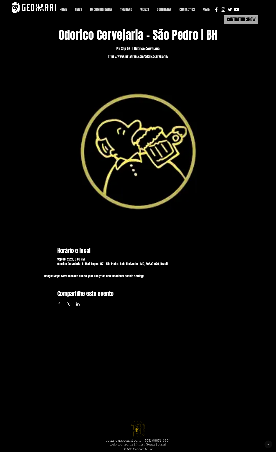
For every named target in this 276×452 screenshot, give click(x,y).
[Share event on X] (68, 304)
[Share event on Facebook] (59, 304)
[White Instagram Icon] (223, 9)
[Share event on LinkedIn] (78, 304)
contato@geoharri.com (123, 440)
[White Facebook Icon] (216, 9)
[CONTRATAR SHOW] (241, 19)
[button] (187, 9)
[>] (268, 444)
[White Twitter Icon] (230, 9)
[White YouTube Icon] (236, 9)
